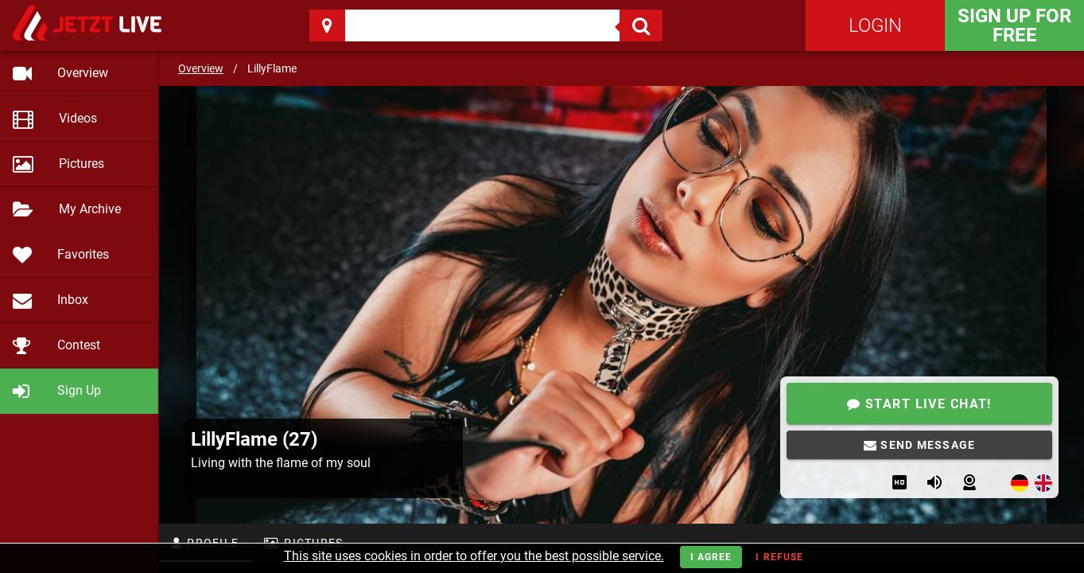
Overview (200, 68)
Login (875, 25)
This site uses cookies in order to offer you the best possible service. (474, 555)
